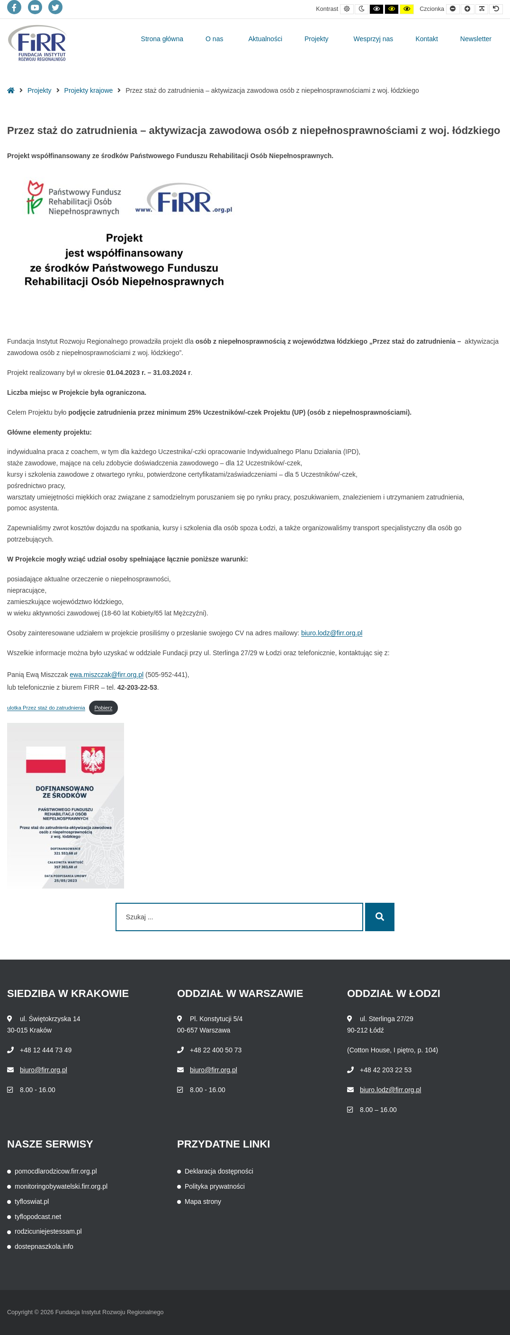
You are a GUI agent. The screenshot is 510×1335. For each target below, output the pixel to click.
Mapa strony (203, 1201)
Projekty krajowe (88, 90)
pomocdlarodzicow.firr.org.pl (56, 1171)
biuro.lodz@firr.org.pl (331, 633)
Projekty (316, 39)
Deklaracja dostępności (219, 1171)
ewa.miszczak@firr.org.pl (106, 674)
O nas (214, 39)
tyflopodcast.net (38, 1216)
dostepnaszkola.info (44, 1246)
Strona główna (162, 39)
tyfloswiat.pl (32, 1201)
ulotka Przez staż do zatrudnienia (46, 708)
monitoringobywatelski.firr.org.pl (61, 1186)
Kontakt (426, 39)
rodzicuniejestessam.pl (48, 1231)
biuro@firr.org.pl (43, 1070)
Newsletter (476, 39)
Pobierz (103, 708)
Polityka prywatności (215, 1186)
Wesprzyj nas (374, 39)
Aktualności (265, 39)
